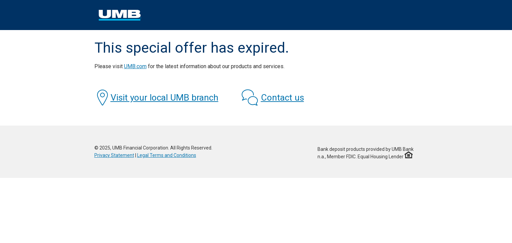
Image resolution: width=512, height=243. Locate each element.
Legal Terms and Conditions (166, 155)
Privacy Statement (114, 155)
